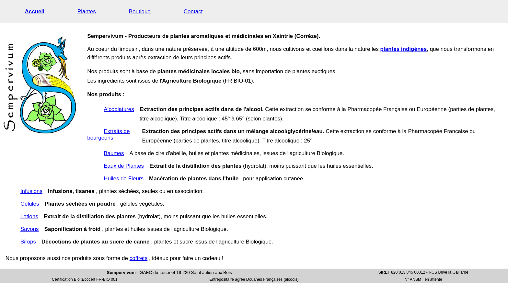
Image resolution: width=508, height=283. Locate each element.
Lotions (29, 216)
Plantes (86, 11)
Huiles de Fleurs (124, 178)
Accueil (34, 11)
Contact (193, 11)
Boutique (140, 11)
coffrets (138, 258)
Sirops (28, 242)
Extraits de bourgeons (108, 134)
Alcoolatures (119, 109)
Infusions (31, 191)
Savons (29, 229)
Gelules (29, 204)
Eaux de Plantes (124, 166)
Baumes (114, 153)
